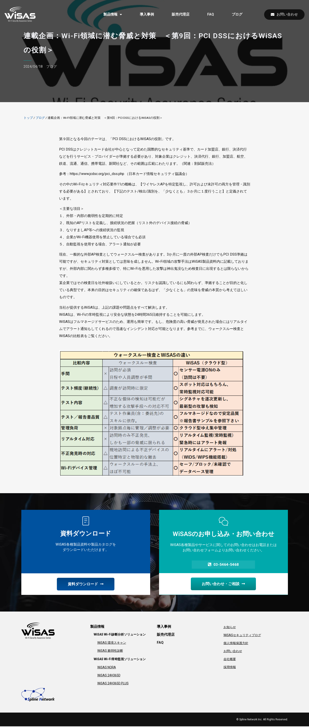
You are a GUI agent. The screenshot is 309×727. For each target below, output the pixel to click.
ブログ (237, 14)
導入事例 (147, 14)
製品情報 (112, 14)
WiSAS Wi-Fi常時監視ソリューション (120, 659)
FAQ (210, 14)
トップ (28, 117)
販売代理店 (180, 14)
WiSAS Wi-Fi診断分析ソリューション (120, 635)
